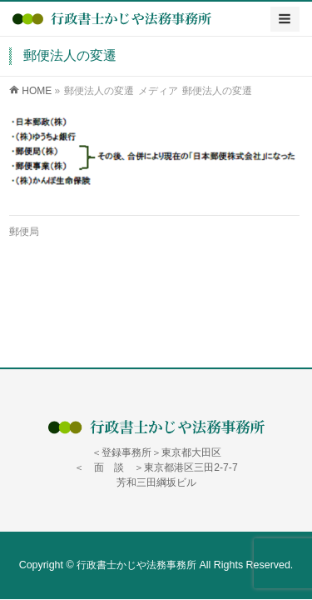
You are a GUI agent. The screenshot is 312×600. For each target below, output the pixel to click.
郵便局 (24, 232)
